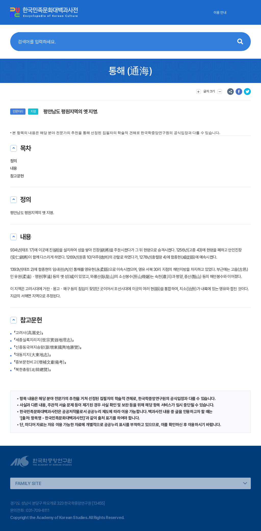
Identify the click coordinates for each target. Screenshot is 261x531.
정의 (13, 161)
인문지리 (18, 111)
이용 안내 (220, 12)
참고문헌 (17, 176)
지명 (33, 111)
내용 (13, 168)
